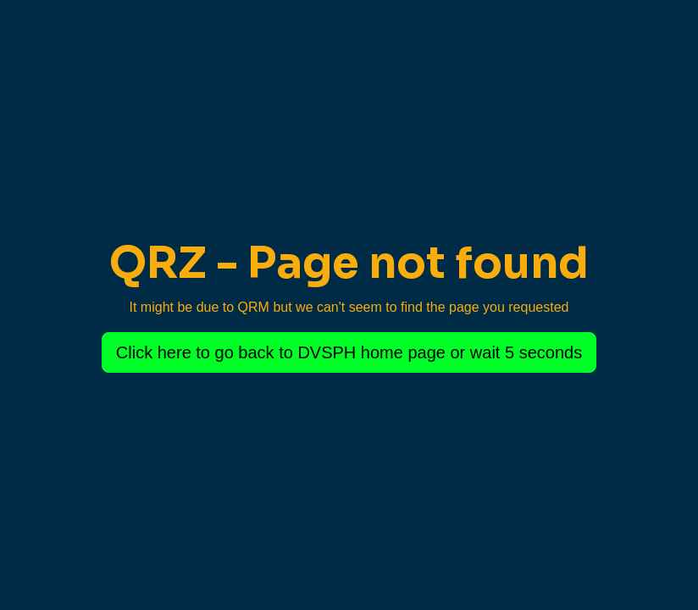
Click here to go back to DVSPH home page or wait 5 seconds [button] (349, 352)
